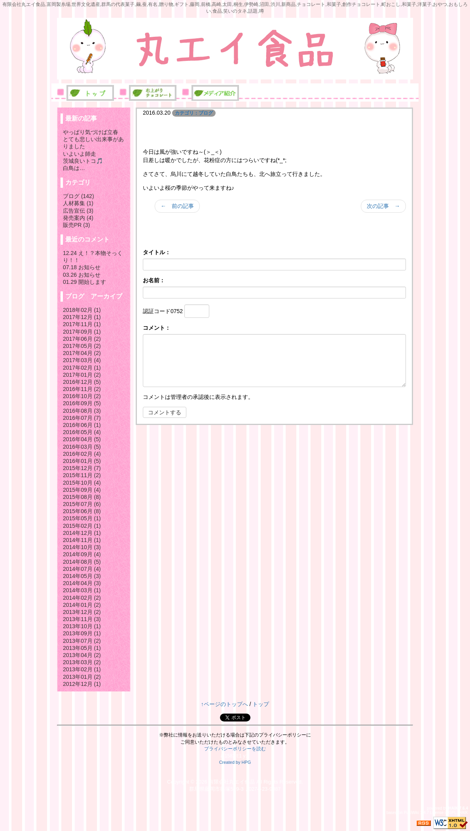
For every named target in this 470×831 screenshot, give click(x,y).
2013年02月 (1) (82, 669)
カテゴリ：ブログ (194, 113)
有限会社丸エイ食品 (231, 782)
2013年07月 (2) (82, 641)
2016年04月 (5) (82, 439)
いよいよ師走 (79, 154)
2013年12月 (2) (82, 612)
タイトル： (157, 252)
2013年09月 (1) (82, 633)
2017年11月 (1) (82, 324)
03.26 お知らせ (81, 275)
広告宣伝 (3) (78, 211)
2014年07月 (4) (82, 569)
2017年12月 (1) (82, 317)
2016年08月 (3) (82, 411)
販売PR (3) (76, 225)
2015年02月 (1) (82, 526)
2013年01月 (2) (82, 677)
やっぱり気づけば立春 (90, 132)
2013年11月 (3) (82, 619)
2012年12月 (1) (82, 684)
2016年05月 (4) (82, 432)
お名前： (154, 280)
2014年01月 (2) (82, 605)
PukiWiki (411, 812)
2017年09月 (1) (82, 332)
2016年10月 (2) (82, 396)
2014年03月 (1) (82, 590)
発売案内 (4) (78, 218)
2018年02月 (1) (82, 310)
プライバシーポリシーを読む (235, 749)
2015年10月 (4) (82, 483)
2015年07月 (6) (82, 504)
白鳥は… (74, 168)
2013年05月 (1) (82, 648)
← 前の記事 (177, 206)
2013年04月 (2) (82, 655)
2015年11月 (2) (82, 475)
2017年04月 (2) (82, 353)
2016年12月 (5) (82, 382)
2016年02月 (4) (82, 454)
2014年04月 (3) (82, 583)
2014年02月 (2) (82, 598)
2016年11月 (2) (82, 389)
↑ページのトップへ (224, 704)
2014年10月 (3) (82, 547)
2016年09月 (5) (82, 403)
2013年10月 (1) (82, 626)
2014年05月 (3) (82, 576)
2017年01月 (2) (82, 375)
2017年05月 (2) (82, 346)
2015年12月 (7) (82, 468)
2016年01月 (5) (82, 461)
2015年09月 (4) (82, 490)
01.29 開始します (84, 282)
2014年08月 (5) (82, 562)
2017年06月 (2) (82, 339)
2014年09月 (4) (82, 554)
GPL (453, 812)
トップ (260, 704)
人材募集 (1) (78, 203)
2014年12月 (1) (82, 533)
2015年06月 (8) (82, 511)
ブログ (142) (78, 196)
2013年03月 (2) (82, 662)
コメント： (157, 328)
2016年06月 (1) (82, 425)
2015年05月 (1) (82, 518)
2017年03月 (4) (82, 360)
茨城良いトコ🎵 (83, 161)
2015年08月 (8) (82, 497)
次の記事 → (383, 206)
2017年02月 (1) (82, 368)
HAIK (453, 808)
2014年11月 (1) (82, 540)
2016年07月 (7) (82, 418)
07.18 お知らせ (81, 267)
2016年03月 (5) (82, 447)
